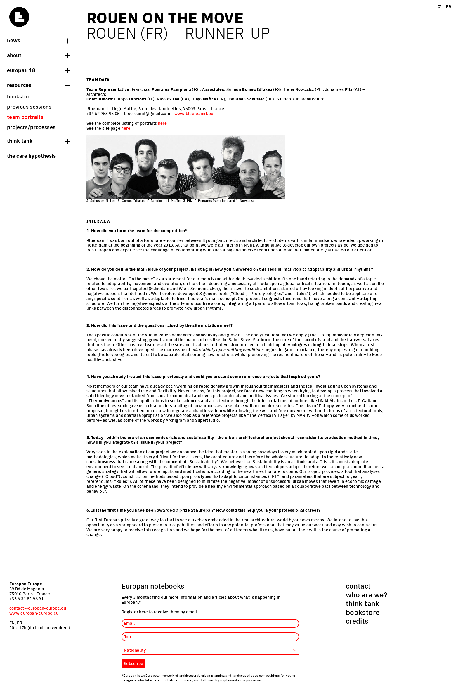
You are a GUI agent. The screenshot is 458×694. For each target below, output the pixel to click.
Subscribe (133, 663)
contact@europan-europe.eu (37, 608)
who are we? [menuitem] (366, 594)
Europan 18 (38, 70)
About (38, 55)
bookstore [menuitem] (19, 96)
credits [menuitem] (357, 621)
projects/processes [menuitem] (31, 127)
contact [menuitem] (358, 586)
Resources (38, 85)
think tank (38, 140)
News (38, 40)
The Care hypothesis (31, 155)
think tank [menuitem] (362, 603)
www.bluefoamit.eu (193, 113)
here (162, 123)
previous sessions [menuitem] (29, 106)
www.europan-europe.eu (34, 613)
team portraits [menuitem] (25, 116)
